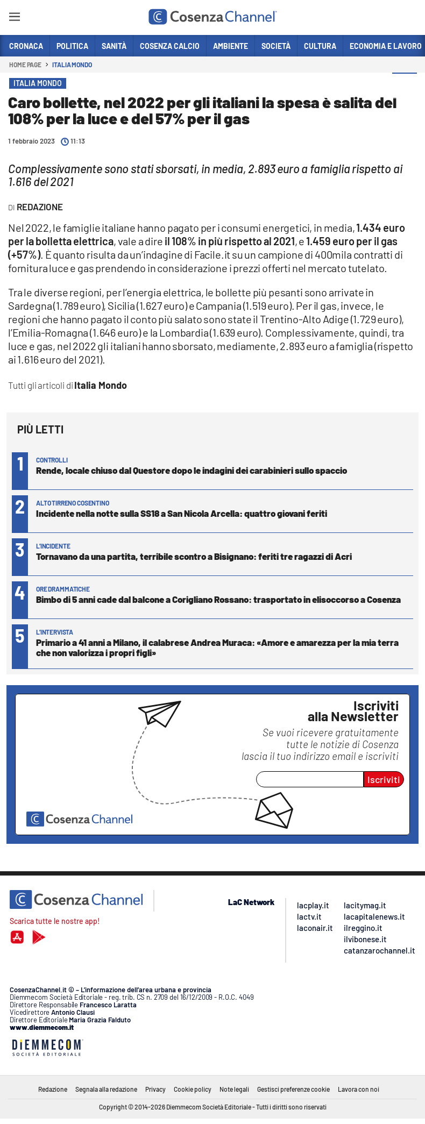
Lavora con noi (358, 1089)
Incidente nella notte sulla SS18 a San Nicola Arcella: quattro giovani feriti (181, 513)
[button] (404, 85)
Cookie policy (192, 1089)
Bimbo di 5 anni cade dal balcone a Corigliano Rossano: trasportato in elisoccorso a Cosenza (218, 599)
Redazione (52, 1089)
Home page (25, 64)
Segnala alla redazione (106, 1089)
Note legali (234, 1089)
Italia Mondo (72, 64)
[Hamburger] (14, 18)
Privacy (155, 1089)
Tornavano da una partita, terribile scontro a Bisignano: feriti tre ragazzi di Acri (194, 556)
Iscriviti (383, 779)
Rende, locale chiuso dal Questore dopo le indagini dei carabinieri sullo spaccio (191, 470)
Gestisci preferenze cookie (293, 1089)
